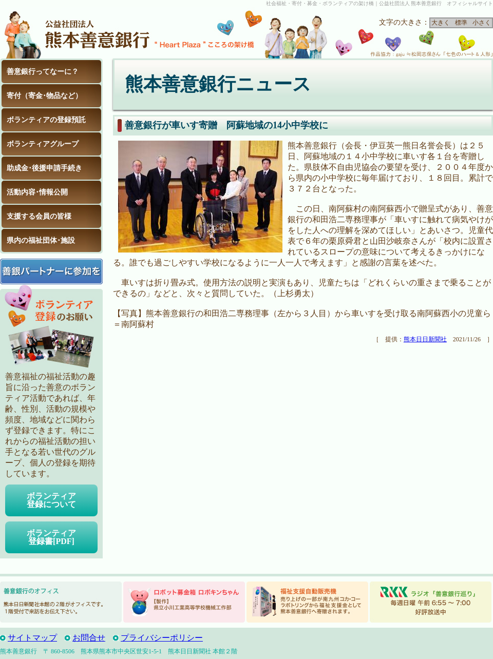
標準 (461, 22)
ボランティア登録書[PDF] (51, 537)
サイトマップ (32, 637)
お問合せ (88, 637)
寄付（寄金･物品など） (44, 96)
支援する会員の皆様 (39, 216)
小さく (481, 22)
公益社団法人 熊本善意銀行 (77, 33)
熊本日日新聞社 (425, 339)
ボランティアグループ (43, 144)
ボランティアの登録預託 (46, 120)
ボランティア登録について (51, 500)
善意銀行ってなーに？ (43, 71)
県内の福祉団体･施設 (41, 240)
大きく (440, 22)
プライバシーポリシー (162, 637)
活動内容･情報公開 (37, 192)
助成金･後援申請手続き (44, 168)
